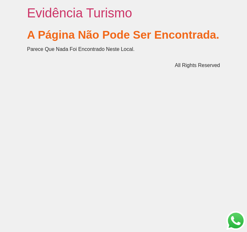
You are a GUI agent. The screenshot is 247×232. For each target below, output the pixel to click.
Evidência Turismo (79, 13)
